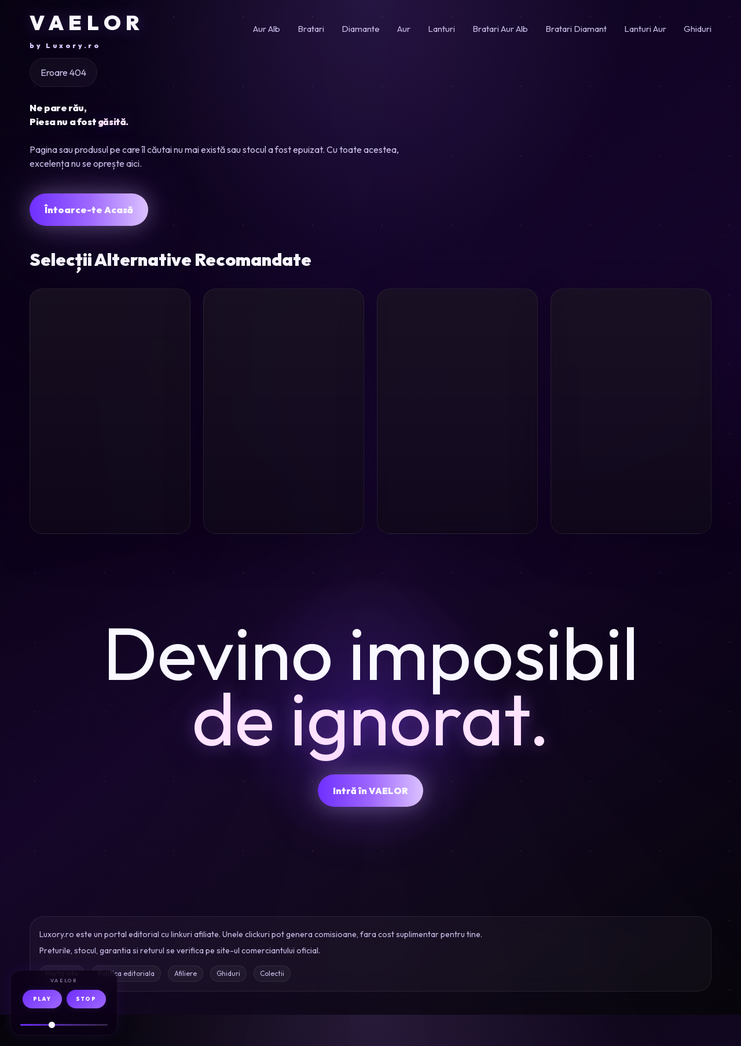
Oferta (159, 544)
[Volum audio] (64, 1025)
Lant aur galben (276, 455)
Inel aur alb (605, 455)
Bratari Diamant (576, 28)
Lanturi (441, 28)
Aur (403, 28)
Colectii (272, 1004)
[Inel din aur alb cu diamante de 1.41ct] (457, 355)
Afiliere (185, 1004)
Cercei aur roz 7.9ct (96, 463)
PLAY (42, 999)
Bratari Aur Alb (500, 28)
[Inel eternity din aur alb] (631, 355)
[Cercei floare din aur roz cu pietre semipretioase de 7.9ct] (110, 355)
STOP (86, 999)
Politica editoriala (126, 1004)
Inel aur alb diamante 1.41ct (450, 463)
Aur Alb (266, 28)
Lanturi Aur (645, 28)
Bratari (311, 28)
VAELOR (87, 30)
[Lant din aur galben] (284, 355)
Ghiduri (697, 28)
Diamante (361, 28)
